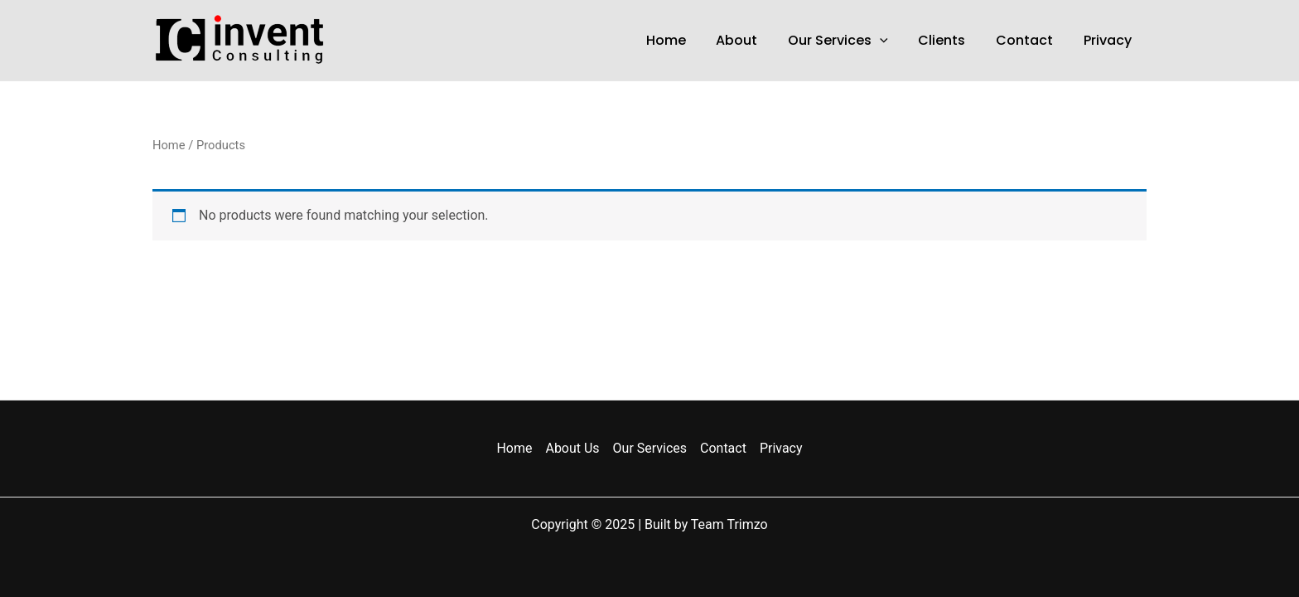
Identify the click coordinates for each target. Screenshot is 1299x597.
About (754, 40)
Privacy (1109, 40)
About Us (572, 448)
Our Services (851, 40)
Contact (1030, 40)
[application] (893, 40)
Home (687, 40)
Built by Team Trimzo (706, 524)
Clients (951, 40)
